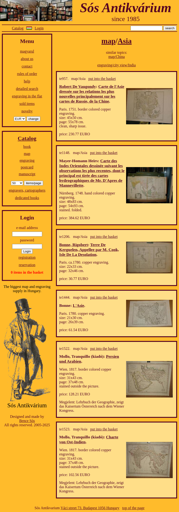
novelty (27, 111)
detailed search (27, 89)
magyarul (27, 51)
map (27, 154)
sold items (26, 104)
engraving (27, 160)
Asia (124, 41)
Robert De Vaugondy (77, 86)
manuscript (27, 174)
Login (39, 28)
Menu (27, 41)
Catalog (18, 28)
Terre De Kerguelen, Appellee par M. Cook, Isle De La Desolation (89, 249)
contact (27, 66)
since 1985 (126, 18)
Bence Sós (27, 421)
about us (27, 59)
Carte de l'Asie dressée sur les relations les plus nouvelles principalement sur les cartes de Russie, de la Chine (91, 94)
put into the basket (102, 79)
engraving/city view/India (116, 65)
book (27, 147)
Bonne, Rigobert (73, 244)
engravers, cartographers (27, 190)
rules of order (27, 74)
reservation (27, 265)
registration (27, 257)
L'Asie (78, 305)
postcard (27, 167)
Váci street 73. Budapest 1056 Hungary (90, 508)
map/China (116, 57)
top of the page (133, 508)
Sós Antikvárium (125, 7)
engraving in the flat (27, 96)
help (27, 81)
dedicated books (27, 198)
